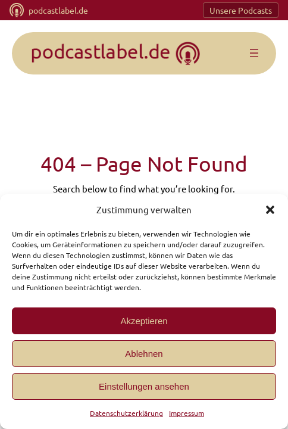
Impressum (184, 413)
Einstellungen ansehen (144, 386)
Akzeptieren (143, 321)
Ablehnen (143, 354)
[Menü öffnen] (254, 53)
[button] (270, 210)
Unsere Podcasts (240, 10)
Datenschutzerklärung (126, 413)
